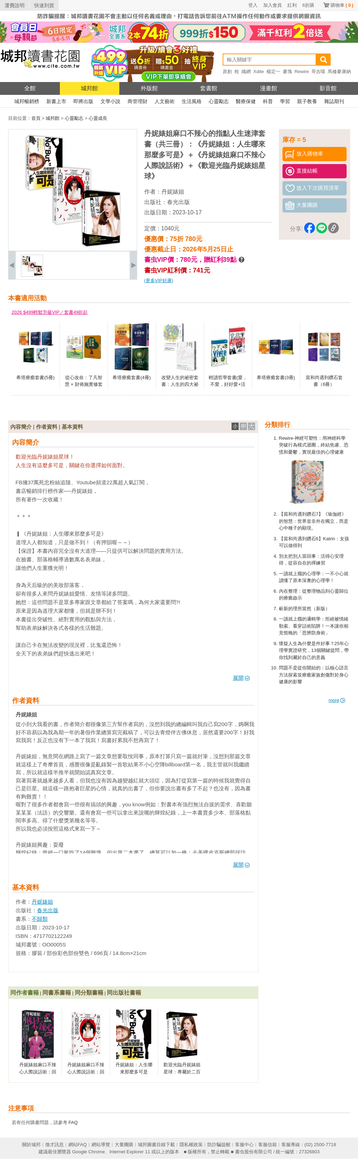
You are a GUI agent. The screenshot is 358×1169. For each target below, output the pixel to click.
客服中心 (244, 1144)
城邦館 (89, 88)
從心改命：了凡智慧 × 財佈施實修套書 (84, 384)
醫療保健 (246, 101)
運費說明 (15, 5)
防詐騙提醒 (218, 1144)
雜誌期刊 (334, 101)
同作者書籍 (24, 993)
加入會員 (272, 5)
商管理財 (137, 101)
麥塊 (287, 71)
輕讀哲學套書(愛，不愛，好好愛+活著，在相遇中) (228, 384)
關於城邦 (31, 1144)
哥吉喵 (318, 71)
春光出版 (178, 202)
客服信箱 (267, 1144)
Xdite (258, 71)
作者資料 (46, 427)
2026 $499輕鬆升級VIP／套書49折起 (50, 312)
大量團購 (124, 1144)
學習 (285, 101)
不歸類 (40, 919)
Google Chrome (88, 1151)
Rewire (302, 71)
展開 (241, 678)
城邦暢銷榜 (26, 101)
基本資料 (72, 427)
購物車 (342, 5)
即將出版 (83, 101)
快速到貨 (44, 5)
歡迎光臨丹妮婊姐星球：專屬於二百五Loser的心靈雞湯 (182, 1071)
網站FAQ (77, 1144)
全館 (30, 88)
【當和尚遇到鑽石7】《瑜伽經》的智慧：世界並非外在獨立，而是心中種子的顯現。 (313, 521)
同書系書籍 (56, 993)
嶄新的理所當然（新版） (304, 608)
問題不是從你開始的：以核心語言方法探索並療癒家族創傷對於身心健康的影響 (313, 674)
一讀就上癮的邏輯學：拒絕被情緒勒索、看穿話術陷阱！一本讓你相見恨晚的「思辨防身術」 (313, 625)
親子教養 (307, 101)
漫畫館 (268, 88)
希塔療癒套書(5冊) (35, 377)
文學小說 (110, 101)
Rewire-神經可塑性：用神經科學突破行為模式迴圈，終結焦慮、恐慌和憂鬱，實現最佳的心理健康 (313, 445)
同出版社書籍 (124, 993)
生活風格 (192, 101)
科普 (268, 101)
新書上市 (56, 101)
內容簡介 (21, 427)
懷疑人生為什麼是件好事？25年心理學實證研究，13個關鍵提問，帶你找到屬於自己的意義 (314, 650)
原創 (227, 71)
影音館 (328, 88)
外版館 (149, 88)
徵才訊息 (54, 1144)
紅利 (292, 5)
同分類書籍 (89, 993)
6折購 (308, 5)
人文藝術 (165, 101)
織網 (246, 71)
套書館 (208, 88)
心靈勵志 (219, 101)
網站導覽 (101, 1144)
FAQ (73, 1122)
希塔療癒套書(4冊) (132, 377)
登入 (253, 5)
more (337, 700)
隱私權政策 (191, 1144)
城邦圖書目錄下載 (156, 1144)
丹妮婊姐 (172, 192)
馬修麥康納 (339, 71)
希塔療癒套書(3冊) (276, 377)
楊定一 (273, 71)
